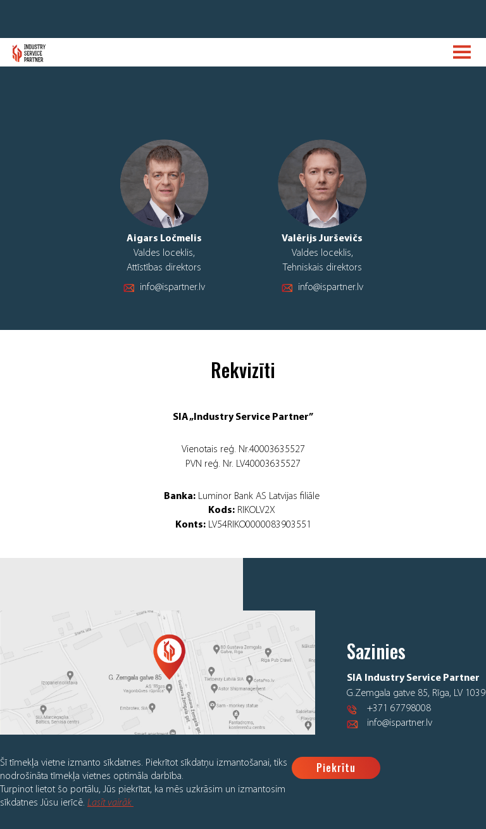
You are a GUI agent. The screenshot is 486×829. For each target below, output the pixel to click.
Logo (29, 53)
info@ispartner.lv (172, 287)
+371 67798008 (399, 709)
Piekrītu (336, 767)
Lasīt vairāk (110, 803)
